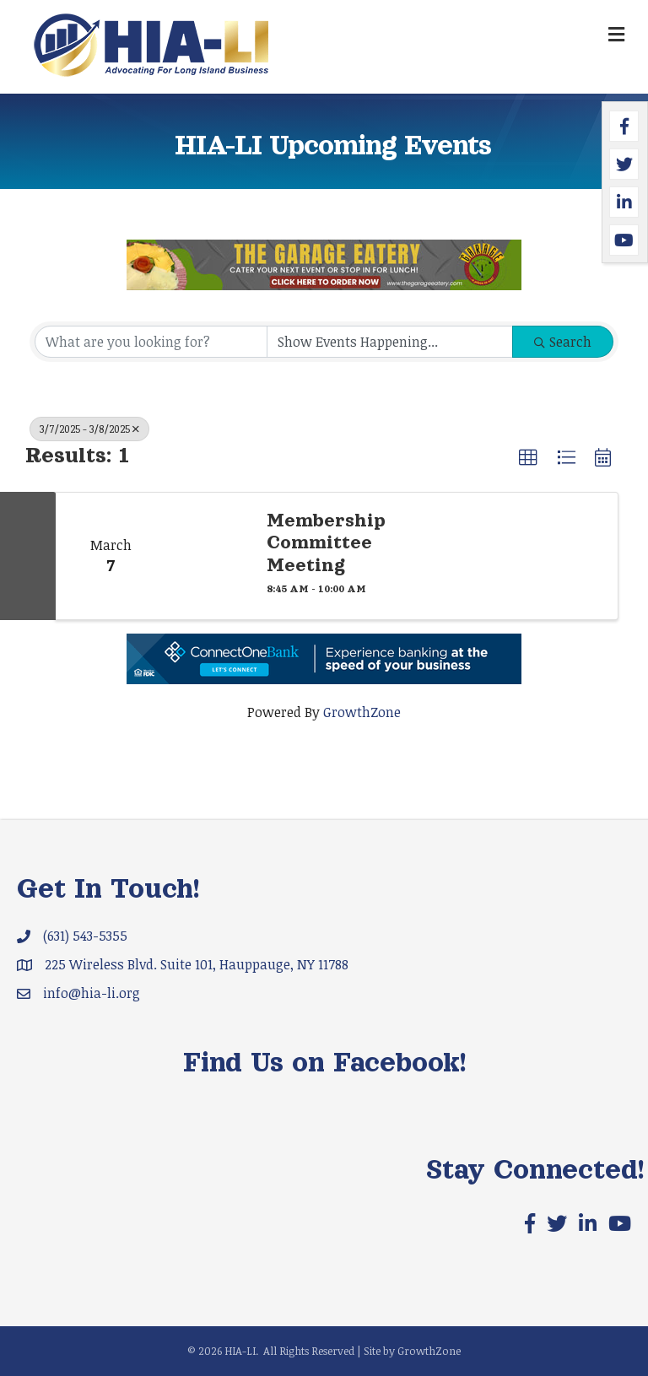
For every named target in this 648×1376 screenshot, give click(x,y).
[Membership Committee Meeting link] (207, 556)
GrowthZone (362, 712)
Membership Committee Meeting (326, 542)
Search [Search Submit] (562, 341)
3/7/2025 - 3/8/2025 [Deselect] (89, 428)
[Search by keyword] (151, 342)
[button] (528, 458)
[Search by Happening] (390, 342)
